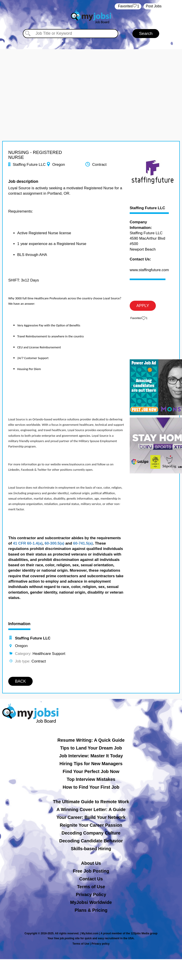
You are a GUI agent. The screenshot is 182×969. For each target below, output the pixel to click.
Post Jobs (153, 6)
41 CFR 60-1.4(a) (27, 543)
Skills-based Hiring (91, 848)
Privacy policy (100, 943)
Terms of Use (91, 886)
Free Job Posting (91, 871)
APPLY (142, 305)
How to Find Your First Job (91, 787)
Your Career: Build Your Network (91, 817)
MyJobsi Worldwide (91, 902)
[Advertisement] (91, 80)
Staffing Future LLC (147, 208)
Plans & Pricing (91, 910)
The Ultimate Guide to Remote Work (91, 801)
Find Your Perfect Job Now (91, 771)
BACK (20, 681)
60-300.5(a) (54, 543)
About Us (91, 863)
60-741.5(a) (83, 543)
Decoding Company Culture (90, 833)
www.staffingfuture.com (149, 270)
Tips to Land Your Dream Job (91, 747)
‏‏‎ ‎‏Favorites (128, 6)
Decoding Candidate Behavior (91, 840)
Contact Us (91, 878)
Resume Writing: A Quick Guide (91, 740)
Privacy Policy (91, 894)
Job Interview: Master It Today (91, 755)
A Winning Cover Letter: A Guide (91, 809)
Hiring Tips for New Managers (91, 763)
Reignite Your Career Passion (91, 825)
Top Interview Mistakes (91, 779)
